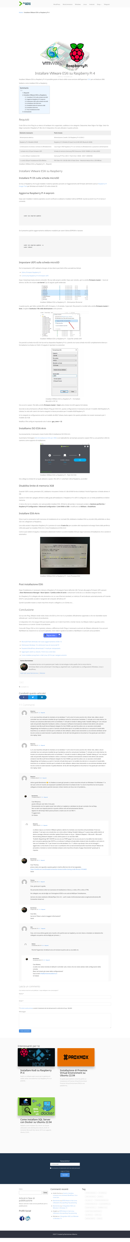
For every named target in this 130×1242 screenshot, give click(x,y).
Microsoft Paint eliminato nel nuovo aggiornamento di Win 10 (41, 642)
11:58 (39, 909)
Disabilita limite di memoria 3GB (36, 105)
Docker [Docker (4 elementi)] (100, 1147)
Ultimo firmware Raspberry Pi (31, 272)
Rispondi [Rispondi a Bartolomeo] (46, 797)
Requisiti (26, 93)
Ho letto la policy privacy (26, 1008)
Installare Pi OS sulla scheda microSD (37, 97)
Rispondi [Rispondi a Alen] (43, 928)
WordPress (56, 4)
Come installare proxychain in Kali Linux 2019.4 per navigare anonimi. (44, 655)
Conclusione (27, 112)
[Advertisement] (65, 26)
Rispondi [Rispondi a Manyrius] (43, 712)
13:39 (44, 960)
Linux (85, 4)
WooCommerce (67, 4)
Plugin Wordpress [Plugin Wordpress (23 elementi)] (104, 1154)
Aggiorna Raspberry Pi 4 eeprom (36, 99)
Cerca (20, 1140)
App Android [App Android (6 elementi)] (102, 1143)
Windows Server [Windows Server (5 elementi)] (90, 1169)
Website (42, 673)
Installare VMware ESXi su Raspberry (35, 95)
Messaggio (22, 1012)
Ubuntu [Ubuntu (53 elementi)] (98, 1165)
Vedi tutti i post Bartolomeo (29, 673)
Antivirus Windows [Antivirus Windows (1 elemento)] (91, 1143)
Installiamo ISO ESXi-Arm (34, 103)
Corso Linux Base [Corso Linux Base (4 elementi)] (90, 1147)
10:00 (40, 778)
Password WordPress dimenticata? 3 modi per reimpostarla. (41, 648)
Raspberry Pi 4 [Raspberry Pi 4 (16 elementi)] (102, 1158)
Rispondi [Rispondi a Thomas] (43, 881)
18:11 (39, 928)
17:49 (42, 797)
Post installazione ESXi (33, 109)
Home (21, 12)
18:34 (42, 945)
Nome (21, 994)
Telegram (107, 4)
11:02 (41, 825)
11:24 (39, 712)
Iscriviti (64, 1126)
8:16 (39, 881)
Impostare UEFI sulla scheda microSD (37, 101)
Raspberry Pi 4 (25, 687)
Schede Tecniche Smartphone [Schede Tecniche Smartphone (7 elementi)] (93, 1162)
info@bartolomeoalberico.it (48, 973)
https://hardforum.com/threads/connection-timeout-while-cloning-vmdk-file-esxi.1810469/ (58, 869)
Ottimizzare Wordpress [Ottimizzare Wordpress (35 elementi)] (101, 1151)
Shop (98, 4)
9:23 (39, 860)
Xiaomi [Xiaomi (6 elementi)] (99, 1169)
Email (21, 1001)
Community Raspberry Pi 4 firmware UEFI (35, 276)
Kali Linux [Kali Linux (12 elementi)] (89, 1151)
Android (91, 4)
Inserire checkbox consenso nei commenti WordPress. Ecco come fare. (65, 1146)
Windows (78, 4)
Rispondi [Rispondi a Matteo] (46, 945)
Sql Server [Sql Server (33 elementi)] (89, 1165)
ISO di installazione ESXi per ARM (45, 438)
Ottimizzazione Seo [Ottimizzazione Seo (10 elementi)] (91, 1154)
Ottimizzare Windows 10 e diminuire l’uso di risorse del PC (40, 645)
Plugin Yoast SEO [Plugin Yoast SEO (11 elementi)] (91, 1158)
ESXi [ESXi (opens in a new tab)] (89, 79)
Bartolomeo (56, 1151)
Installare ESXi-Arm (32, 107)
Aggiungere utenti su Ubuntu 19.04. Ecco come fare (38, 652)
